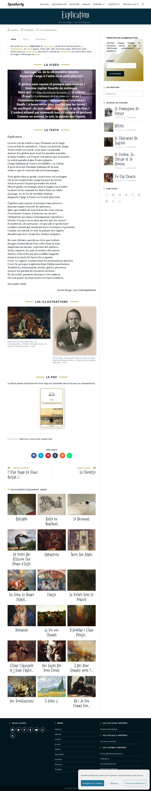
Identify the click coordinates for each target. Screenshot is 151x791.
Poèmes (58, 759)
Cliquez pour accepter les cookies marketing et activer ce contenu (51, 94)
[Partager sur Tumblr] (55, 455)
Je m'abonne (115, 74)
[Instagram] (42, 729)
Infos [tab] (26, 39)
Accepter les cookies (92, 783)
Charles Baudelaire (109, 729)
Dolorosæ (21, 630)
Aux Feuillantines (22, 701)
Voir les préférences (135, 783)
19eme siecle (24, 439)
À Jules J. (51, 701)
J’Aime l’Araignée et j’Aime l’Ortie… (22, 668)
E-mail (111, 61)
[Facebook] (12, 729)
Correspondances (108, 763)
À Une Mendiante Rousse (111, 753)
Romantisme (66, 51)
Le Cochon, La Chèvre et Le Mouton (124, 159)
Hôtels (119, 126)
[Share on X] (41, 455)
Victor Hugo (49, 46)
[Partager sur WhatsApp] (69, 455)
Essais (58, 744)
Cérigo (51, 594)
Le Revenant (82, 519)
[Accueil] (58, 22)
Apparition (51, 554)
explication (35, 439)
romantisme (46, 439)
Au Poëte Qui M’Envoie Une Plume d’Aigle (22, 559)
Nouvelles (59, 754)
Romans (58, 764)
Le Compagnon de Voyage (127, 111)
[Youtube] (36, 729)
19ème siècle (32, 51)
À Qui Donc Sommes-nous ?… (81, 668)
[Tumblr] (30, 729)
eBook (32, 49)
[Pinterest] (24, 729)
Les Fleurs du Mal (108, 741)
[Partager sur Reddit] (62, 455)
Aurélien (14, 30)
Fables (58, 749)
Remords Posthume (109, 768)
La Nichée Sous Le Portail (82, 597)
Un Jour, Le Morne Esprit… (21, 597)
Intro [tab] (13, 39)
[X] (18, 729)
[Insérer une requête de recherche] (123, 93)
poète (43, 54)
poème (26, 46)
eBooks (58, 734)
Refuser (114, 783)
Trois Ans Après (82, 554)
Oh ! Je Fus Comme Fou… (81, 703)
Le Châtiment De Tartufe (126, 141)
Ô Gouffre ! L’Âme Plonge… (82, 632)
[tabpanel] (52, 50)
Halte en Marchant (51, 521)
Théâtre (58, 769)
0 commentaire (130, 117)
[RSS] (12, 735)
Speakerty (18, 4)
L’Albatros (104, 758)
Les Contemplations (48, 30)
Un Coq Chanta (125, 176)
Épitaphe (22, 519)
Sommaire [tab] (41, 39)
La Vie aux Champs (52, 632)
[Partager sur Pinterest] (48, 455)
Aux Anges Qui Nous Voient (51, 668)
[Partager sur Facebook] (34, 455)
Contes (58, 739)
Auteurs (58, 729)
